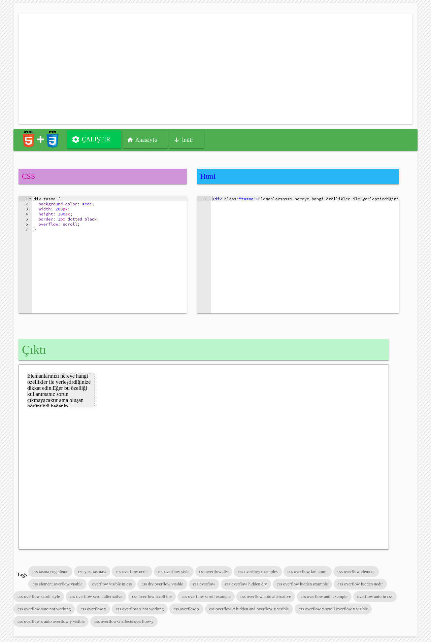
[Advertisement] (215, 69)
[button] (30, 198)
